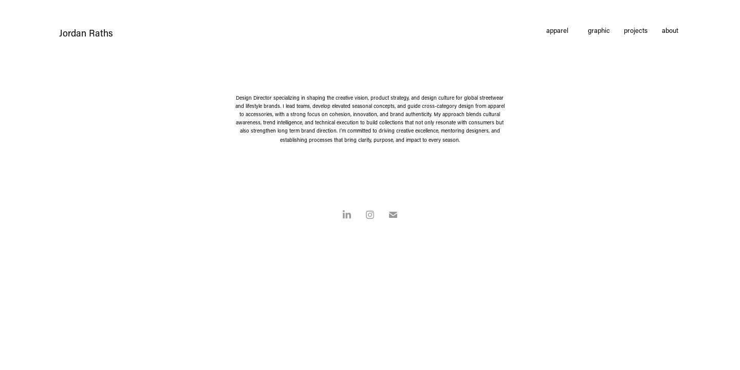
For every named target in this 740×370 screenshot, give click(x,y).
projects (635, 30)
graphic (599, 30)
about (670, 30)
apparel (557, 30)
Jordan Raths (86, 33)
